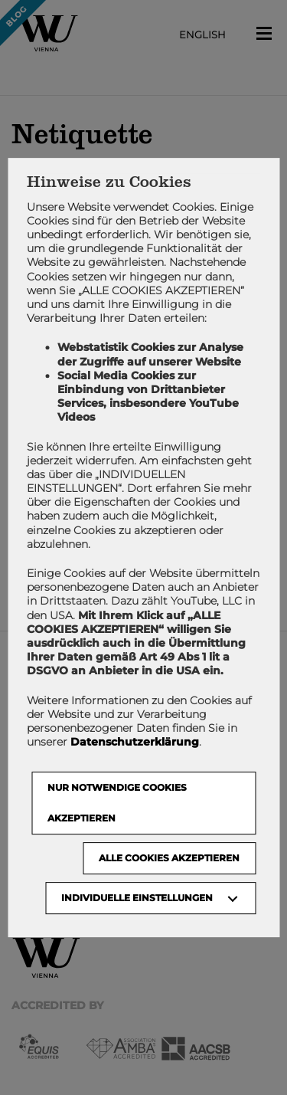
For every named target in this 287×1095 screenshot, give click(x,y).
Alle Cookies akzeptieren (169, 858)
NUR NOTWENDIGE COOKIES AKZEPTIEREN (117, 803)
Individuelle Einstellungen (137, 897)
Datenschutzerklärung (134, 742)
